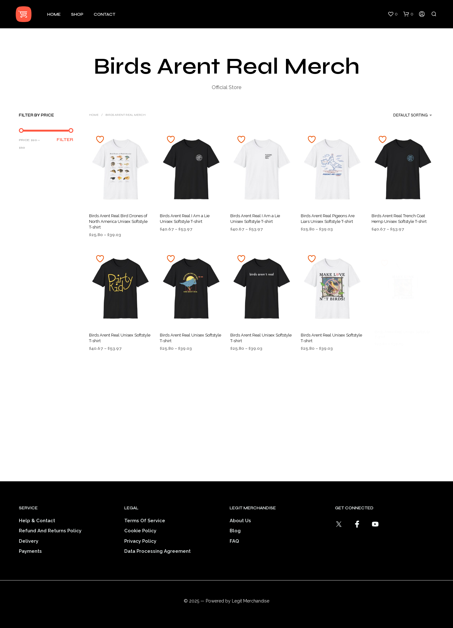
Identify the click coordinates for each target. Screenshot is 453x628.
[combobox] (404, 115)
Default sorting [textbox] (410, 115)
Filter (65, 139)
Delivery (28, 541)
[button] (393, 14)
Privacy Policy (140, 541)
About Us (240, 520)
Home (54, 14)
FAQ (234, 541)
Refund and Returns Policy (50, 531)
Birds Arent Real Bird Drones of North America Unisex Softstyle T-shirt (118, 221)
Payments (30, 551)
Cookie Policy (140, 531)
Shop (77, 14)
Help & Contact (37, 520)
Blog (235, 531)
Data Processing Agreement (157, 551)
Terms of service (144, 520)
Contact (104, 14)
